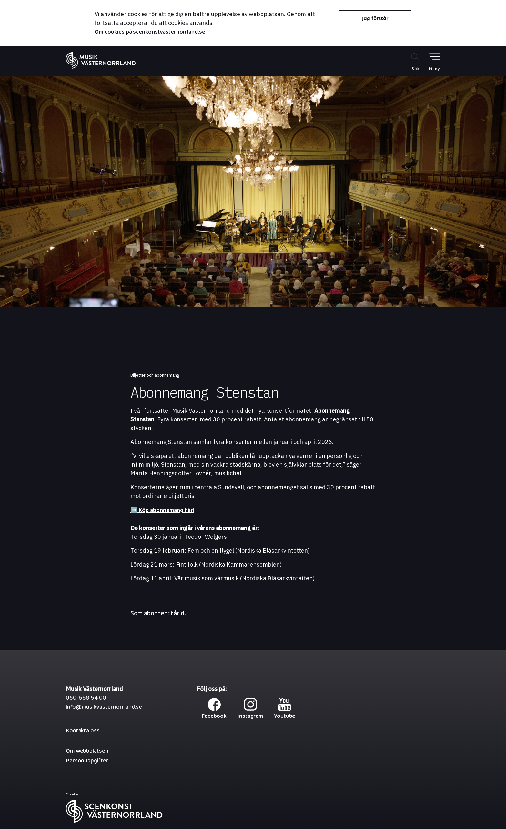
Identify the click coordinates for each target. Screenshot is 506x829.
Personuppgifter (87, 760)
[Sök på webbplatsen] (409, 61)
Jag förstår (375, 18)
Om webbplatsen (87, 751)
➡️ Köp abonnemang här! (162, 511)
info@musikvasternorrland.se (104, 708)
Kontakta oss (83, 730)
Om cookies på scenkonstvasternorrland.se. (151, 32)
